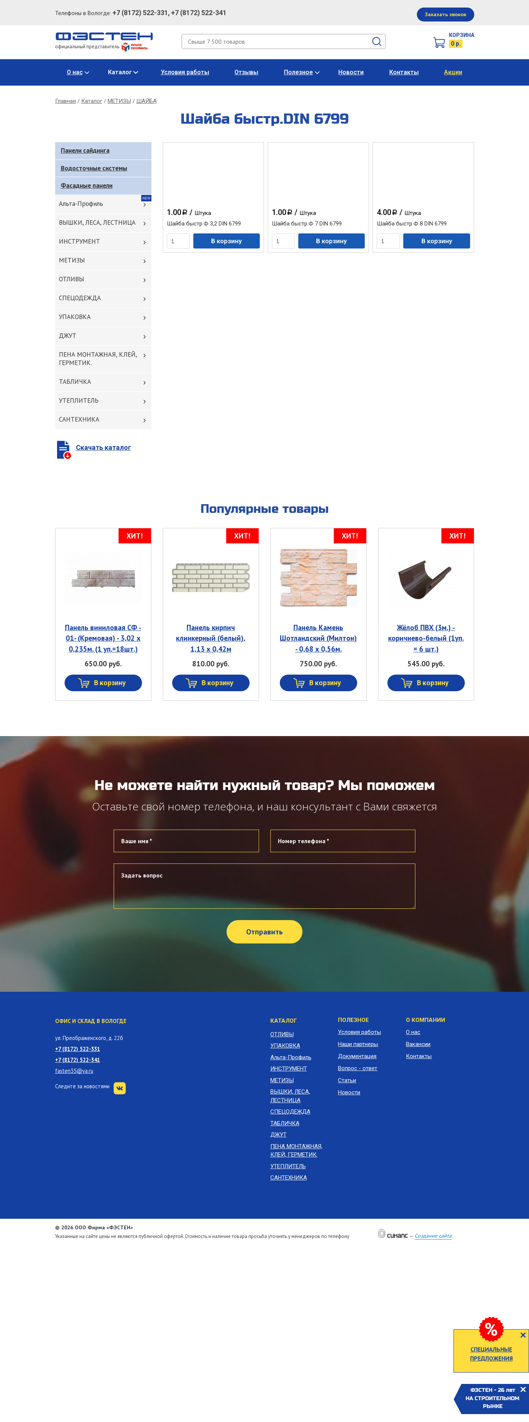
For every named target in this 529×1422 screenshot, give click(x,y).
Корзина (461, 35)
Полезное (298, 72)
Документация (357, 1056)
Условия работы (185, 72)
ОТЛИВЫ (71, 279)
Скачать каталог (103, 447)
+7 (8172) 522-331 (77, 1048)
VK (120, 1088)
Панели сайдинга (85, 150)
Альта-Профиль (81, 203)
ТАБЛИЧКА (75, 381)
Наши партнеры (358, 1044)
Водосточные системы (94, 168)
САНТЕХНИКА (79, 419)
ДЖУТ (67, 335)
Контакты (404, 72)
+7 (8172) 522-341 (77, 1059)
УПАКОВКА (75, 317)
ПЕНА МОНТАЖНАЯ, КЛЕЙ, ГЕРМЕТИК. (98, 358)
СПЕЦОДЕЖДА (80, 298)
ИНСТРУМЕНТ (79, 241)
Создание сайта (433, 1235)
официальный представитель (101, 46)
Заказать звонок (445, 14)
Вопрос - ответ (357, 1068)
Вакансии (418, 1044)
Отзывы (246, 72)
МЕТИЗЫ (119, 101)
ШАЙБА (146, 101)
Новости (351, 72)
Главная (65, 101)
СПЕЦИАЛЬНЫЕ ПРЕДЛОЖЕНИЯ (491, 1353)
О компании (425, 1020)
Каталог (120, 72)
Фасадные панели (87, 185)
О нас (75, 72)
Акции (453, 72)
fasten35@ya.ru (74, 1070)
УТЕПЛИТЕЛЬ (79, 400)
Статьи (347, 1080)
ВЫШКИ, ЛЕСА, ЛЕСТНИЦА (97, 222)
